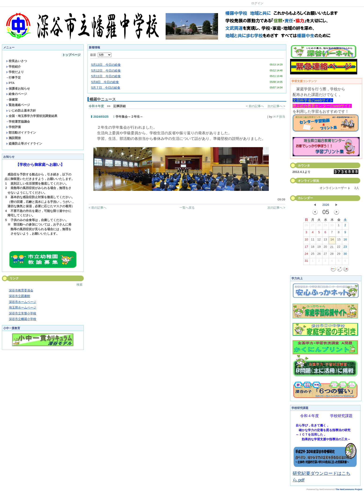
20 (325, 248)
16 (345, 240)
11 (312, 240)
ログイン (257, 3)
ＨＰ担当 (279, 116)
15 (338, 240)
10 (306, 240)
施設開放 (13, 138)
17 (306, 248)
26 (306, 226)
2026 (325, 205)
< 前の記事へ (255, 106)
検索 (79, 284)
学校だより (15, 72)
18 (312, 248)
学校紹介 (13, 66)
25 (312, 255)
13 (325, 240)
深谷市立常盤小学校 (22, 313)
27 (312, 226)
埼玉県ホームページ (22, 307)
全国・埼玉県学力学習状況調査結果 (31, 116)
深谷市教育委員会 (21, 290)
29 (325, 226)
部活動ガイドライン (21, 132)
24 (306, 255)
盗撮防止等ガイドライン (24, 143)
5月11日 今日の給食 (106, 76)
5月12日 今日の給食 (106, 70)
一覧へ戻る (187, 207)
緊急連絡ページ (18, 105)
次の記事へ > (276, 106)
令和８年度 (96, 106)
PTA (10, 83)
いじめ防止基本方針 (21, 110)
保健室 (12, 99)
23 (345, 248)
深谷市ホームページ (22, 302)
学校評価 (13, 127)
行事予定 (13, 77)
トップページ (71, 55)
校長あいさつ (16, 61)
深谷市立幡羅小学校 (22, 319)
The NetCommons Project (348, 489)
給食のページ (16, 94)
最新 (100, 55)
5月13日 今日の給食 (106, 64)
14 (332, 240)
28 (318, 226)
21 (331, 248)
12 (318, 240)
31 (306, 262)
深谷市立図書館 (19, 296)
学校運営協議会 (18, 121)
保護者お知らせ (18, 88)
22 (338, 248)
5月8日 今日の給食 (105, 82)
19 (318, 248)
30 (331, 226)
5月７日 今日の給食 (105, 87)
